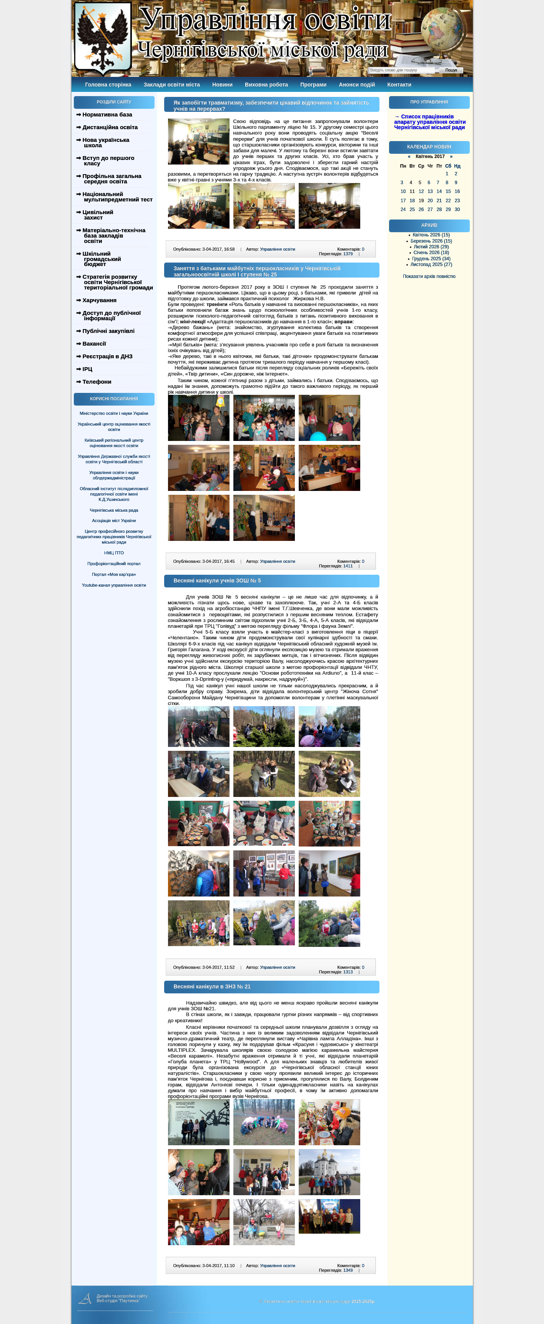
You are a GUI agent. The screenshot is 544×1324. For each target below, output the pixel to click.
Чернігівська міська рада (114, 510)
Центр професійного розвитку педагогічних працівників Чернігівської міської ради (114, 536)
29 (448, 209)
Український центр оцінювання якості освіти (114, 427)
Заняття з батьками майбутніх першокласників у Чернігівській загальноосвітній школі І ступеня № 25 (257, 271)
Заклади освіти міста (172, 85)
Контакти (400, 85)
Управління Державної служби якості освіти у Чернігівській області (114, 459)
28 (439, 209)
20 (430, 200)
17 (403, 200)
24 (403, 209)
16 (457, 191)
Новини (222, 85)
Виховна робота (266, 85)
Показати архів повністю (429, 276)
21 (439, 200)
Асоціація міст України (114, 520)
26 (421, 209)
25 (411, 209)
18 (411, 200)
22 (448, 200)
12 (421, 191)
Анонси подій (357, 85)
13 (430, 191)
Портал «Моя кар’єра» (114, 574)
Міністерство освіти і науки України (114, 413)
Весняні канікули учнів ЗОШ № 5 (217, 580)
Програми (313, 85)
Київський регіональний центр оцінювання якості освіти (114, 443)
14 (439, 191)
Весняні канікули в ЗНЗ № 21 (212, 986)
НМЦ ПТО (114, 553)
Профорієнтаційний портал (113, 563)
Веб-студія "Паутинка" (118, 1300)
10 (403, 191)
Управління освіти (277, 249)
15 (448, 191)
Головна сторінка (108, 85)
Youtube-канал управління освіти (114, 585)
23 (457, 200)
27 (430, 209)
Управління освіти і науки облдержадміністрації (113, 475)
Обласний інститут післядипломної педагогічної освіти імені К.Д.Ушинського (114, 494)
